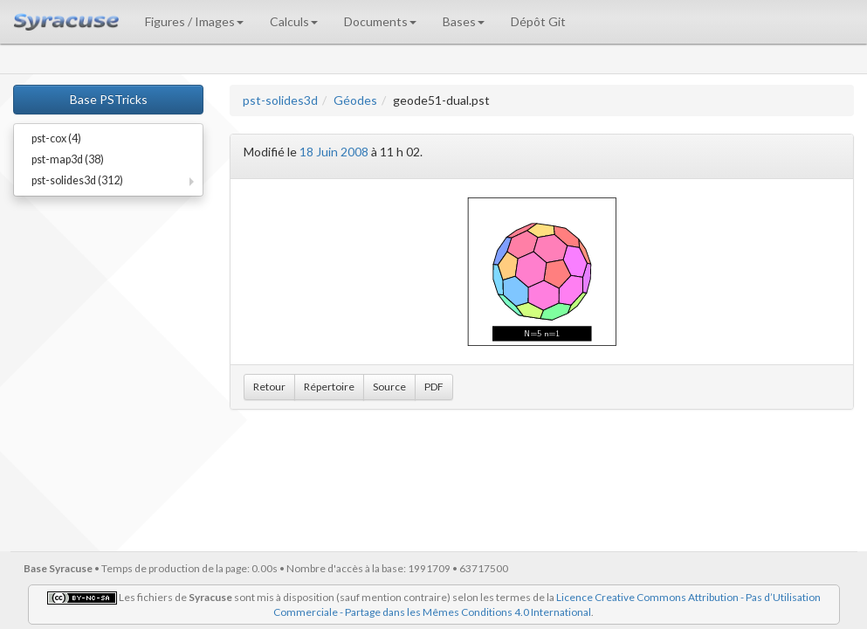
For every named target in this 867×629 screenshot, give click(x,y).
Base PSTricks (109, 99)
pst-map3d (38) (67, 159)
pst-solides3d (280, 100)
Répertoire (329, 386)
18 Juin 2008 (333, 151)
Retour (269, 386)
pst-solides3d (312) (77, 180)
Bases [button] (464, 21)
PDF (434, 386)
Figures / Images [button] (194, 21)
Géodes (355, 100)
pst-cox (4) (56, 138)
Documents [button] (380, 21)
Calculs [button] (294, 21)
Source (389, 386)
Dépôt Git (538, 21)
